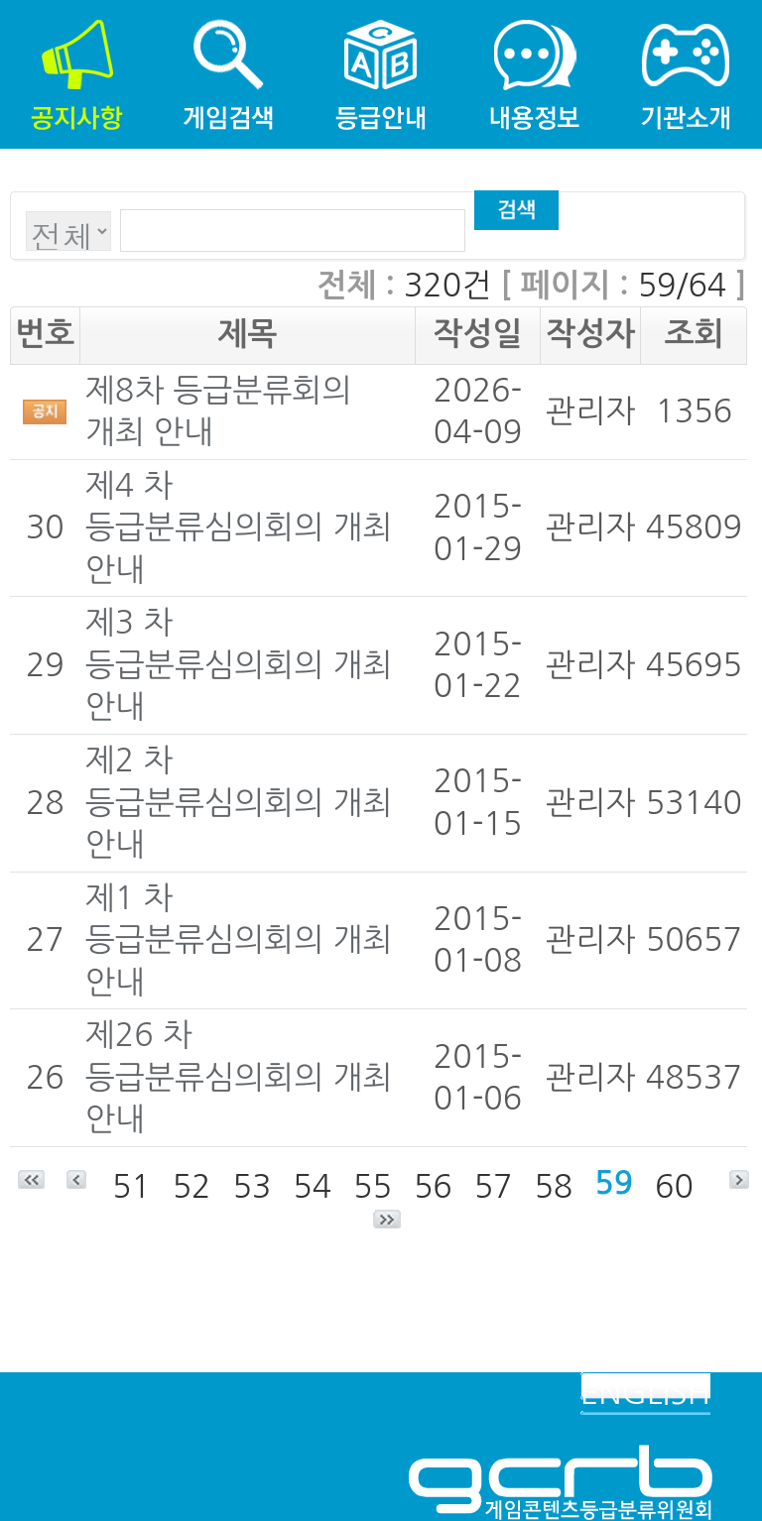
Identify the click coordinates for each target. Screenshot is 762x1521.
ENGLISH (645, 1393)
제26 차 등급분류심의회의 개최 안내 (239, 1077)
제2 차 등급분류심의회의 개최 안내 (239, 803)
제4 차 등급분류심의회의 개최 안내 (239, 528)
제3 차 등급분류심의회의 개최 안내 (239, 665)
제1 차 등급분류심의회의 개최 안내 (239, 940)
